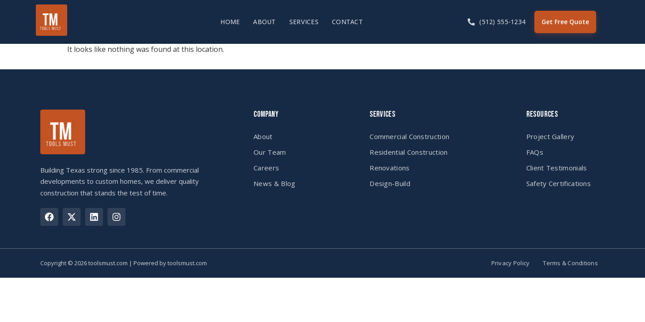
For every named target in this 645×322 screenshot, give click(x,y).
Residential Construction (408, 152)
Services (303, 21)
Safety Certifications (558, 183)
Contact (347, 21)
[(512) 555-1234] (471, 21)
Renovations (389, 167)
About (264, 21)
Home (230, 21)
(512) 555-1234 (502, 21)
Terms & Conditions (570, 263)
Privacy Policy (510, 263)
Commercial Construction (409, 136)
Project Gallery (550, 136)
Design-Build (390, 183)
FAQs (534, 152)
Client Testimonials (556, 167)
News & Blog (274, 183)
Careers (266, 167)
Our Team (270, 152)
